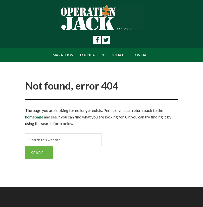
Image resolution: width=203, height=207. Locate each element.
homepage (34, 116)
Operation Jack (101, 17)
